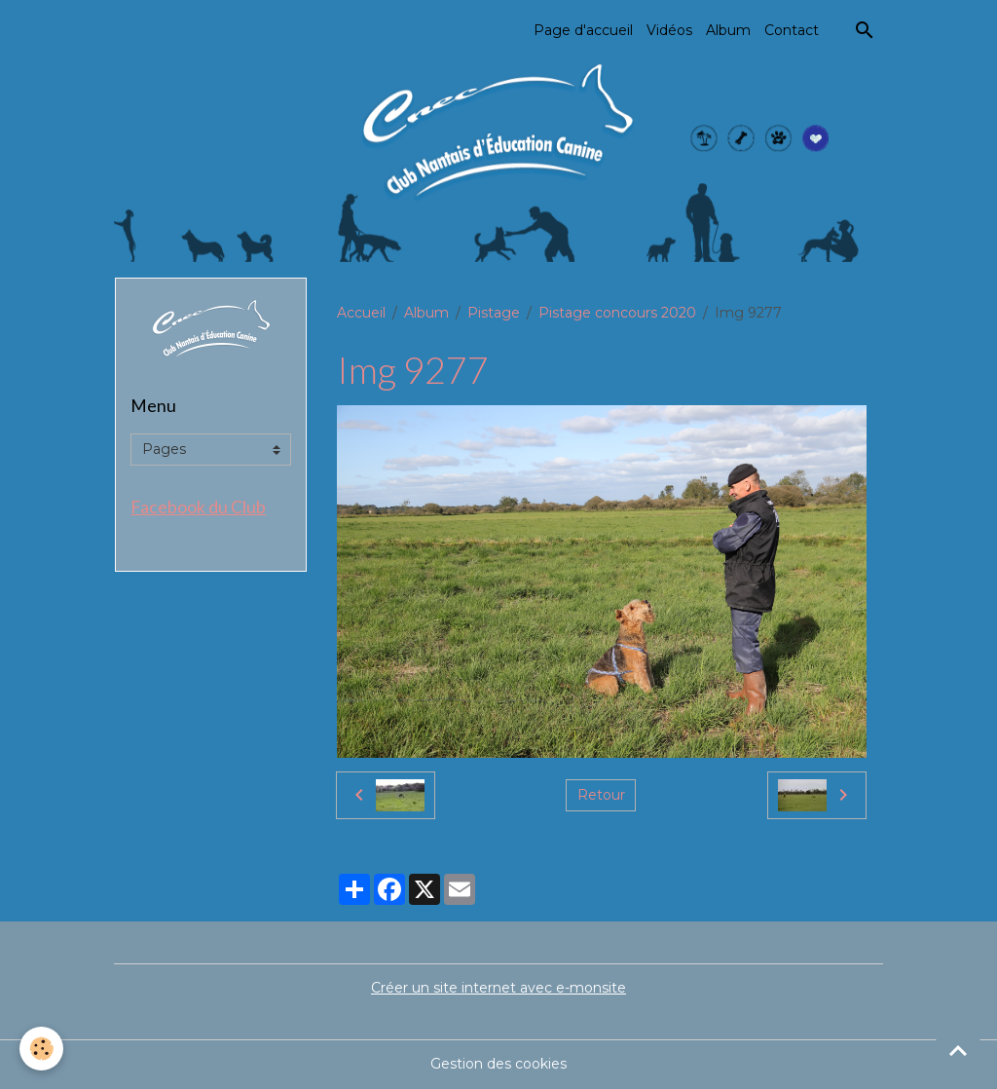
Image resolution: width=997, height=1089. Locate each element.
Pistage (493, 312)
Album (728, 30)
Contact (791, 30)
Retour (601, 795)
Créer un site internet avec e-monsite (498, 987)
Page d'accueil (583, 30)
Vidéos (669, 30)
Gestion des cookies (498, 1063)
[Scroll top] (958, 1050)
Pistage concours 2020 (617, 312)
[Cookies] (41, 1048)
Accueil (361, 312)
